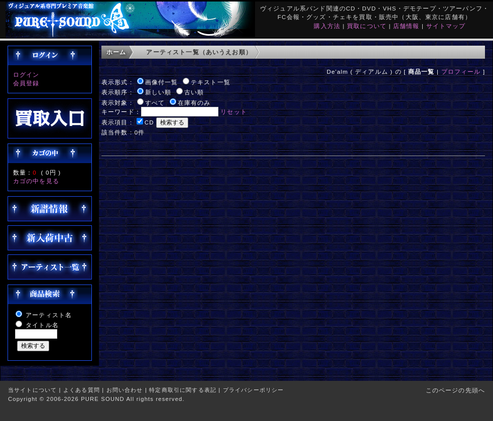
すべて (155, 102)
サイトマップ (446, 26)
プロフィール (461, 71)
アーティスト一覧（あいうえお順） (199, 52)
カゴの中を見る (36, 181)
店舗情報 (406, 26)
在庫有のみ (194, 102)
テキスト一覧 (210, 82)
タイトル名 (42, 325)
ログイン (26, 74)
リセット (233, 111)
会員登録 (26, 83)
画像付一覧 (161, 82)
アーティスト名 (49, 315)
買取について (367, 26)
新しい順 (158, 92)
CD (149, 122)
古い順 (194, 92)
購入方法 (327, 26)
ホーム (116, 52)
